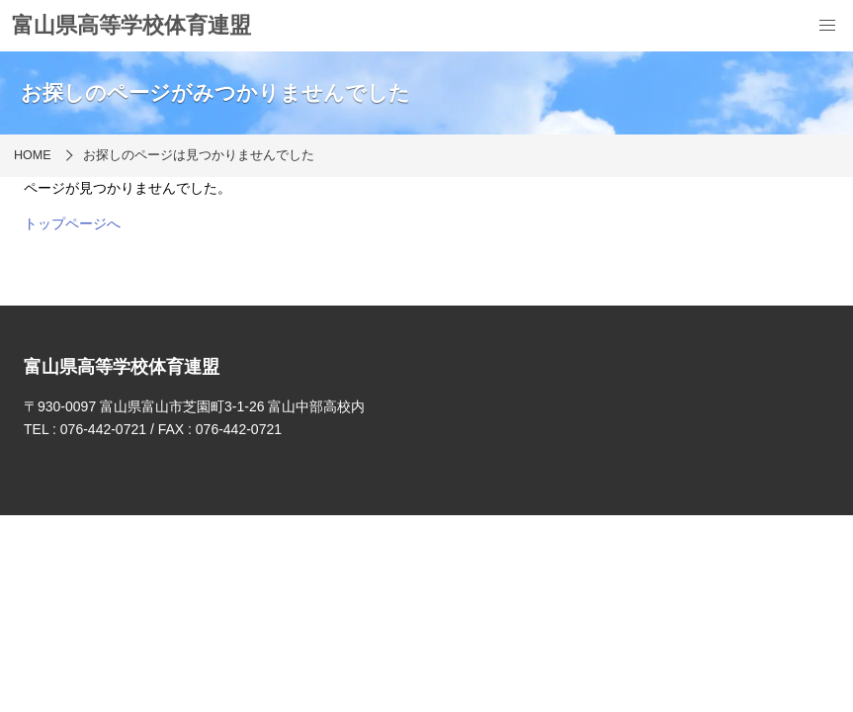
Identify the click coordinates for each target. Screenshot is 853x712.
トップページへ (72, 223)
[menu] (827, 25)
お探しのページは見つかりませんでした (198, 155)
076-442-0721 (103, 429)
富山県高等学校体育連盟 (131, 25)
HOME (32, 155)
